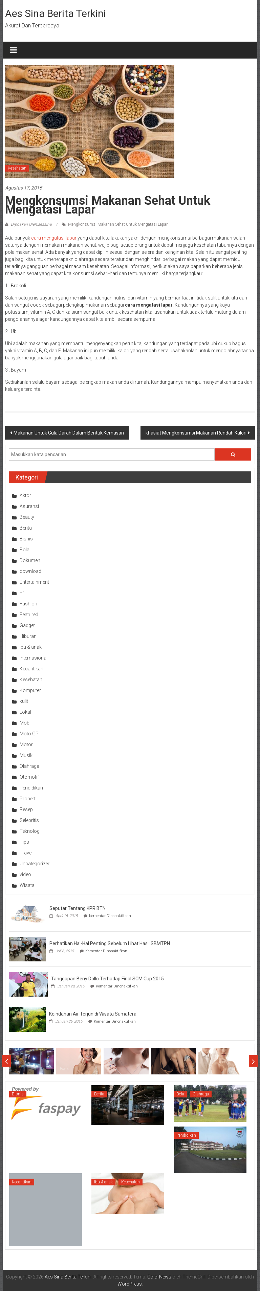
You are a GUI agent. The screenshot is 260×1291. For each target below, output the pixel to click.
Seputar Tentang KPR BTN (77, 908)
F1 (22, 593)
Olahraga (29, 766)
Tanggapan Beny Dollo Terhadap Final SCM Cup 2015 (107, 978)
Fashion (28, 603)
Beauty (27, 517)
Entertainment (34, 582)
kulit (24, 701)
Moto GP (29, 733)
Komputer (30, 690)
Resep (26, 809)
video (25, 874)
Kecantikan (31, 668)
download (30, 571)
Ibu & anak (31, 647)
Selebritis (29, 820)
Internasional (33, 658)
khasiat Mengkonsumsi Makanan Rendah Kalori (196, 433)
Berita (26, 528)
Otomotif (29, 777)
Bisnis (26, 538)
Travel (26, 852)
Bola (24, 549)
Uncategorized (35, 863)
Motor (26, 744)
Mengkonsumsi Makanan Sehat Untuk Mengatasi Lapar (118, 224)
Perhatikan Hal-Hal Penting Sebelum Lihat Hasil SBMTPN (109, 943)
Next (253, 1061)
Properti (28, 798)
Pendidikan (31, 788)
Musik (26, 755)
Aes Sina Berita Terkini (55, 13)
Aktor (25, 495)
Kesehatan (17, 168)
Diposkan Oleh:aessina (31, 224)
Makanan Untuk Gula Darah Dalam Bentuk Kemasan (69, 433)
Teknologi (30, 831)
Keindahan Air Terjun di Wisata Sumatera (92, 1014)
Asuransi (29, 506)
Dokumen (30, 560)
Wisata (27, 885)
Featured (29, 614)
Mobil (25, 723)
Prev (6, 1061)
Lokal (25, 712)
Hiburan (28, 636)
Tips (24, 842)
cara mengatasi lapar (54, 238)
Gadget (27, 625)
